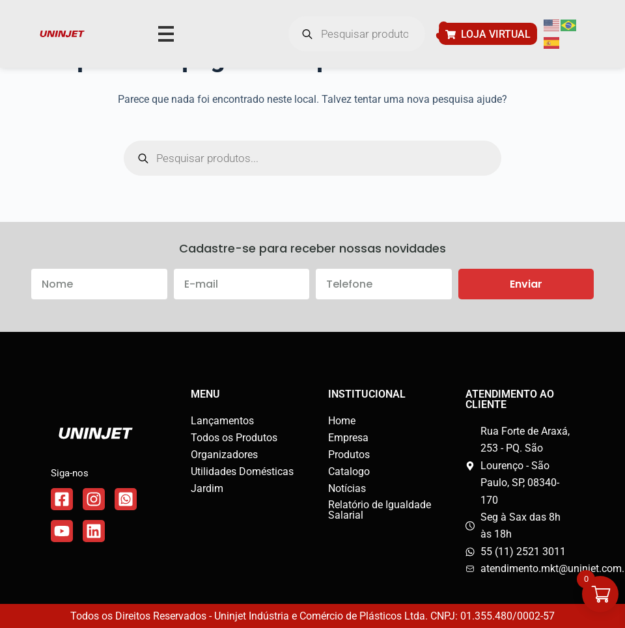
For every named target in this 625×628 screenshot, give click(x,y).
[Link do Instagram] (94, 499)
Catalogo (349, 471)
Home (341, 421)
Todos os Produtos (234, 437)
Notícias (347, 488)
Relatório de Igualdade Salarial (379, 509)
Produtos (349, 454)
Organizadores (224, 454)
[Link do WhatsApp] (126, 499)
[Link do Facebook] (62, 499)
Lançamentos (222, 421)
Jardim (207, 488)
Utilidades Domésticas (242, 471)
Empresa (348, 437)
